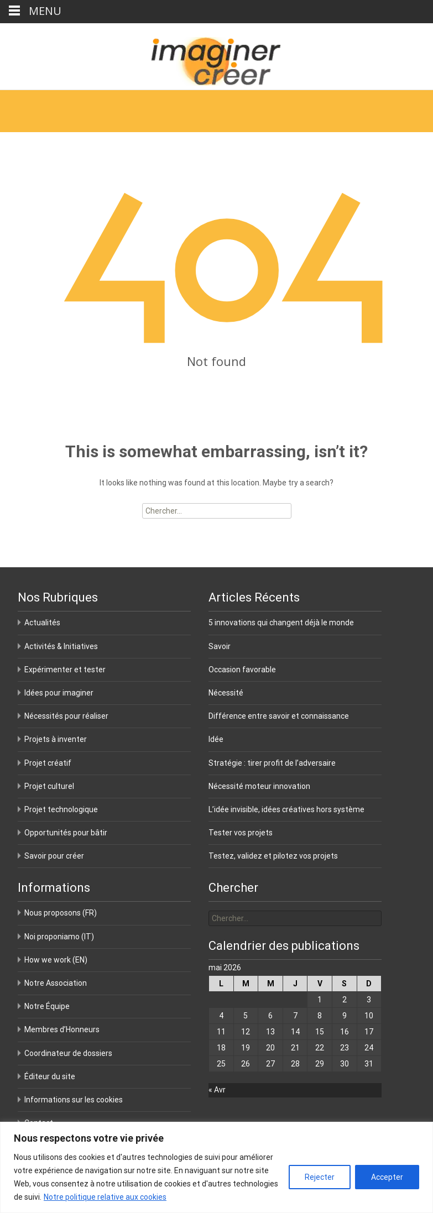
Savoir (219, 646)
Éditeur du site (49, 1076)
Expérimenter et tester (65, 669)
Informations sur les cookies (73, 1099)
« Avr (217, 1089)
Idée (215, 739)
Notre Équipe (47, 1006)
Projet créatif (47, 763)
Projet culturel (49, 786)
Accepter (387, 1177)
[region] (216, 1167)
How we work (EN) (55, 959)
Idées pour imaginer (58, 692)
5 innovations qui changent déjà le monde (281, 622)
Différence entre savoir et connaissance (278, 716)
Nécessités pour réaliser (66, 716)
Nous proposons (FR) (60, 912)
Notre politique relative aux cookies (105, 1197)
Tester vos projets (240, 832)
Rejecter (320, 1177)
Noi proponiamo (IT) (59, 936)
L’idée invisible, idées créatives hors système (286, 809)
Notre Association (55, 983)
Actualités (42, 622)
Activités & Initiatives (61, 646)
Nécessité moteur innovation (259, 786)
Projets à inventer (55, 739)
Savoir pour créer (54, 855)
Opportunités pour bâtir (65, 832)
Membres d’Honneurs (62, 1029)
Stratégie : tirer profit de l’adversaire (272, 763)
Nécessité (225, 692)
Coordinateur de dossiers (68, 1053)
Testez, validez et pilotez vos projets (273, 855)
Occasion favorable (242, 669)
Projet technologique (61, 809)
